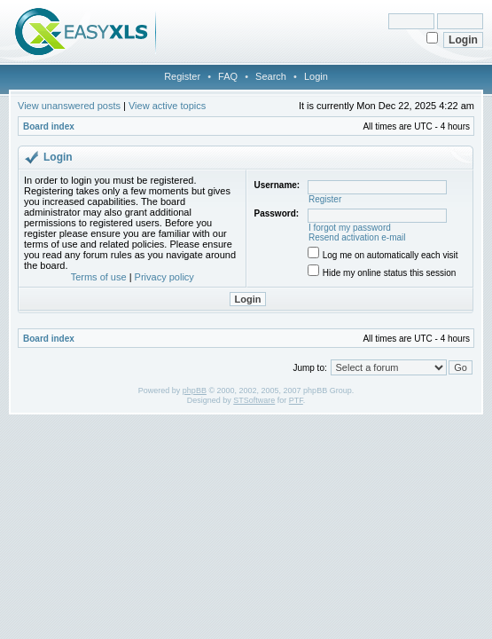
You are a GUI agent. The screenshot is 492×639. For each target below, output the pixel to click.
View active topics (167, 105)
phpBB (195, 390)
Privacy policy (164, 277)
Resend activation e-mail (357, 237)
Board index (48, 126)
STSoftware (254, 400)
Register (182, 76)
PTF (296, 400)
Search (270, 76)
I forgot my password (349, 228)
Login (316, 76)
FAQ (228, 76)
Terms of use (99, 277)
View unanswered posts (69, 105)
